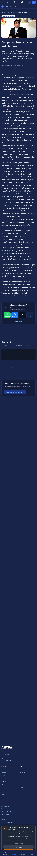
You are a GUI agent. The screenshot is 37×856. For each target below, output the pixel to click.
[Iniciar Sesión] (34, 2)
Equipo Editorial (5, 814)
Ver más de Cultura (18, 321)
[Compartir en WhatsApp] (7, 315)
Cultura (7, 6)
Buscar (21, 787)
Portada (21, 784)
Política (3, 769)
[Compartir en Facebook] (14, 315)
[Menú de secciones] (2, 2)
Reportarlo (23, 329)
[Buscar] (7, 2)
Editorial (3, 784)
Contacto (3, 797)
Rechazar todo (18, 843)
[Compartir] (14, 853)
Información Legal (5, 808)
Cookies (3, 819)
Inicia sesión (10, 357)
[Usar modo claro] (29, 2)
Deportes (3, 772)
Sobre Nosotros (5, 806)
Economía (3, 775)
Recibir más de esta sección (15, 392)
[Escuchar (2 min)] (5, 853)
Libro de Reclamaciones (6, 822)
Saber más (24, 834)
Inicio (3, 12)
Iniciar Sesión (4, 794)
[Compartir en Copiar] (29, 315)
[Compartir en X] (22, 315)
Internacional (4, 778)
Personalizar (18, 847)
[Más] (32, 853)
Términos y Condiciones (6, 817)
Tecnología (22, 772)
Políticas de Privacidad (6, 811)
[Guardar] (23, 853)
